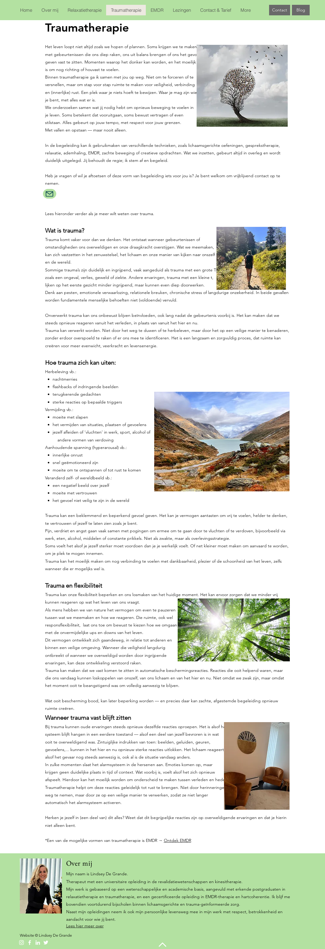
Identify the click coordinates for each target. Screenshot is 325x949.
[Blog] (301, 10)
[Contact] (279, 10)
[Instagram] (21, 942)
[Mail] (49, 194)
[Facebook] (29, 942)
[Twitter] (46, 942)
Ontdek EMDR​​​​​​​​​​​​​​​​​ (177, 840)
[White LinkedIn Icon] (38, 942)
